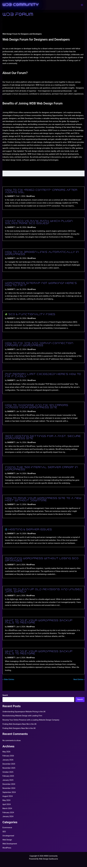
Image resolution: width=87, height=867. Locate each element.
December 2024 (8, 784)
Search (5, 695)
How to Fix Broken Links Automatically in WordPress (42, 253)
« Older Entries (8, 679)
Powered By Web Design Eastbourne (43, 859)
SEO (4, 831)
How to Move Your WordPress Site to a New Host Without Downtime (43, 499)
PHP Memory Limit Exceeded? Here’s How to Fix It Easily (43, 375)
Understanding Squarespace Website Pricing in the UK (23, 711)
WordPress (30, 196)
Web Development (9, 844)
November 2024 (8, 788)
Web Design (7, 840)
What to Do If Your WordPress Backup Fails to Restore (38, 621)
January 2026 (7, 760)
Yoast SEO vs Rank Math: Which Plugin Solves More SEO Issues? (39, 222)
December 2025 (8, 764)
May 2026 (6, 752)
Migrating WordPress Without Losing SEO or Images (41, 559)
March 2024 (7, 808)
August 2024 (7, 796)
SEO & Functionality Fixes (30, 314)
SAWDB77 (11, 196)
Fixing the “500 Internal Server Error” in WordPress (41, 468)
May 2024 (6, 800)
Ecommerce (7, 827)
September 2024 (9, 792)
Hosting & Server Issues (28, 530)
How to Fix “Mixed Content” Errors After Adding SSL (41, 191)
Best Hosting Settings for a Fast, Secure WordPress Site (43, 437)
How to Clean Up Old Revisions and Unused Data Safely (43, 590)
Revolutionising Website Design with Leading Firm (22, 716)
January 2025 (7, 780)
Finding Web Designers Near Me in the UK (19, 728)
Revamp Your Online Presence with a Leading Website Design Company (30, 720)
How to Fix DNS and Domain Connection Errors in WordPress (39, 344)
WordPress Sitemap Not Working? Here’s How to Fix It (41, 284)
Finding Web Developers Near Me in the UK (19, 724)
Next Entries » (79, 679)
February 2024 (8, 812)
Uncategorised (8, 836)
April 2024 (6, 804)
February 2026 (8, 756)
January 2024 (7, 816)
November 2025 (8, 768)
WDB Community (20, 4)
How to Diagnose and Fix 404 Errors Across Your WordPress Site (36, 406)
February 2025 (8, 776)
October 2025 (7, 772)
